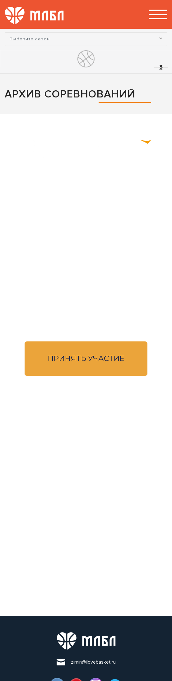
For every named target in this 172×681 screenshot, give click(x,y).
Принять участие (86, 358)
